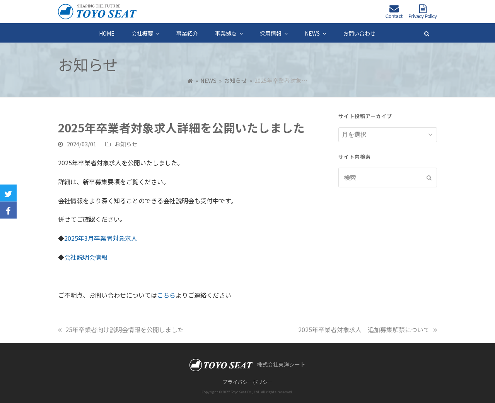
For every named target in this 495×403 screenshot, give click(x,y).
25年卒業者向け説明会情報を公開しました (121, 329)
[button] (426, 33)
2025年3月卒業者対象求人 (100, 238)
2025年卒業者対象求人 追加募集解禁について (367, 329)
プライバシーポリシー (247, 382)
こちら (166, 295)
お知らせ (126, 144)
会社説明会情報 (86, 257)
